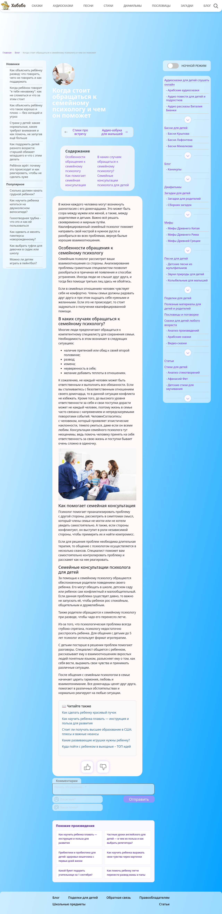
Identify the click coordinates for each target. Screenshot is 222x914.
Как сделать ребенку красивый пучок (89, 712)
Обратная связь (118, 897)
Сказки (37, 5)
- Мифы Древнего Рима (189, 240)
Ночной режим (194, 66)
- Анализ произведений (189, 348)
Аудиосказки (62, 5)
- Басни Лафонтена (186, 142)
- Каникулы (180, 171)
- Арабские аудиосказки (189, 92)
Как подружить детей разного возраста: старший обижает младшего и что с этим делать (26, 151)
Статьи (164, 904)
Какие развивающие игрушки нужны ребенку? (96, 740)
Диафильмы (131, 5)
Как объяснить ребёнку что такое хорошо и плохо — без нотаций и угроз (26, 111)
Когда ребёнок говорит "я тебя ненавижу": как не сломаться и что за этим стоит (26, 93)
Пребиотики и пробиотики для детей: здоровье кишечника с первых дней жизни (77, 856)
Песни (88, 5)
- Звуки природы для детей (187, 285)
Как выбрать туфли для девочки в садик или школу (26, 249)
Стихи (107, 5)
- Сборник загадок (185, 211)
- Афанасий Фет (183, 399)
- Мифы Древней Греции (184, 248)
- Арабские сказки (185, 354)
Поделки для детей (83, 897)
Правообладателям (154, 897)
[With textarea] (103, 789)
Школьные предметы (69, 904)
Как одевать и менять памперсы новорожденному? (25, 235)
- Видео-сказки (183, 360)
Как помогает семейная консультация (75, 180)
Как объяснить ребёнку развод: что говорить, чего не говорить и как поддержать (26, 75)
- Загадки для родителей (182, 202)
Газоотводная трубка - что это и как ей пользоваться (25, 221)
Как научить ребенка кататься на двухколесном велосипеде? (24, 206)
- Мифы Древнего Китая (189, 234)
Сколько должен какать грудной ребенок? (26, 192)
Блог (205, 5)
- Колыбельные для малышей (186, 295)
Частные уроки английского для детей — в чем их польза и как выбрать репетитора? (126, 838)
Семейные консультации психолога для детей (113, 180)
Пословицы (160, 5)
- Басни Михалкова (186, 148)
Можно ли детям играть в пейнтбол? (23, 261)
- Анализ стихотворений (183, 391)
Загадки (185, 5)
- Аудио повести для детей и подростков (186, 100)
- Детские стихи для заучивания (186, 408)
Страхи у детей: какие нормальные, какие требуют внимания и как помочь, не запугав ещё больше (26, 130)
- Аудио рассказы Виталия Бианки (184, 110)
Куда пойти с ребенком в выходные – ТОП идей (96, 746)
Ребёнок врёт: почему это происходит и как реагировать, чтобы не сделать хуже (26, 171)
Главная (7, 52)
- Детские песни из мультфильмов (186, 275)
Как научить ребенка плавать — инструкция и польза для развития (78, 838)
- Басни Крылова (184, 135)
